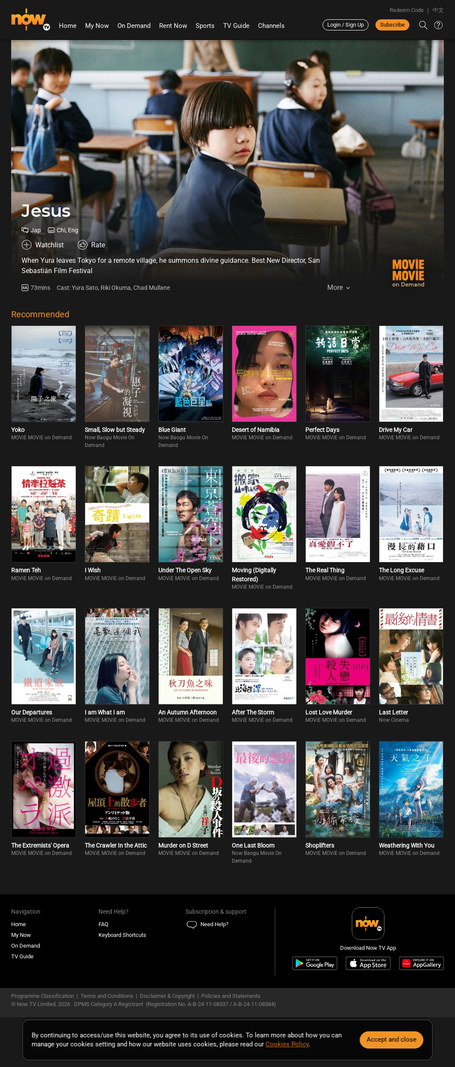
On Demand (134, 26)
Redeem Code (407, 10)
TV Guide (236, 26)
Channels (271, 26)
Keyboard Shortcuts (122, 935)
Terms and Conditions (106, 996)
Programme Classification (42, 996)
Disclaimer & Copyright (167, 996)
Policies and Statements (231, 996)
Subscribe (392, 24)
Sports (205, 26)
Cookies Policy (286, 1044)
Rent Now (173, 26)
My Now (97, 26)
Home (68, 26)
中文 (438, 10)
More (335, 287)
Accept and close (392, 1039)
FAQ (103, 924)
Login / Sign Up (345, 24)
